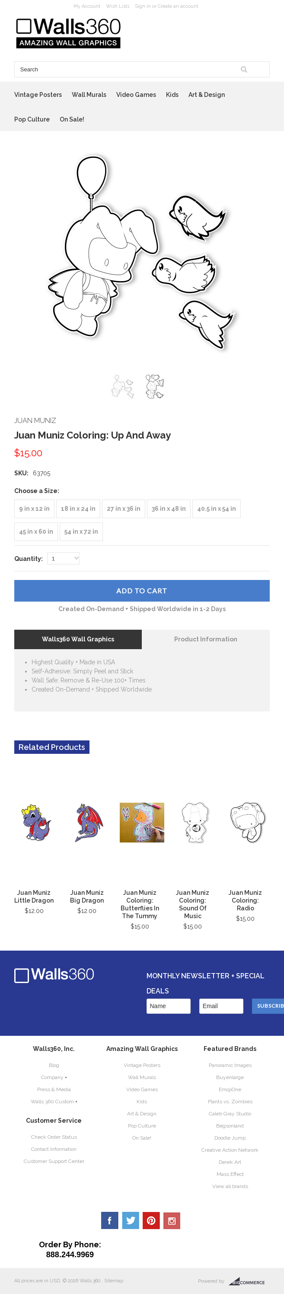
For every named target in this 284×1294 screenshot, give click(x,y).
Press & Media (54, 1089)
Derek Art (230, 1162)
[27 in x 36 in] (123, 509)
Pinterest (151, 1220)
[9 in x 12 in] (34, 509)
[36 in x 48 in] (169, 509)
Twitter (130, 1220)
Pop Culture (32, 119)
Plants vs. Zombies (230, 1102)
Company (52, 1077)
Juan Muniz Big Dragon (87, 896)
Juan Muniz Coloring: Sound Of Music (192, 904)
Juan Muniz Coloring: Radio (245, 900)
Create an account (178, 6)
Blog (54, 1065)
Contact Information (54, 1149)
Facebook (109, 1220)
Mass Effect (230, 1174)
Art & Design (206, 94)
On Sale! (72, 119)
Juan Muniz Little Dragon (34, 896)
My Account (86, 6)
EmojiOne (230, 1089)
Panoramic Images (230, 1065)
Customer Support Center (54, 1161)
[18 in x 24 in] (78, 509)
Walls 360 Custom (52, 1102)
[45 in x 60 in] (36, 531)
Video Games (136, 94)
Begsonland (230, 1126)
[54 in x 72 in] (81, 531)
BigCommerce (249, 1281)
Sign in (143, 6)
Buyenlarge (230, 1077)
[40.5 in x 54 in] (216, 509)
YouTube (172, 1220)
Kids (172, 94)
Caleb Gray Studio (230, 1114)
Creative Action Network (229, 1150)
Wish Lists (117, 6)
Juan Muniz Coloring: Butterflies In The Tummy (140, 904)
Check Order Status (54, 1137)
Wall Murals (89, 94)
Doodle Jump (230, 1138)
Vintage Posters (38, 94)
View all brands (230, 1186)
